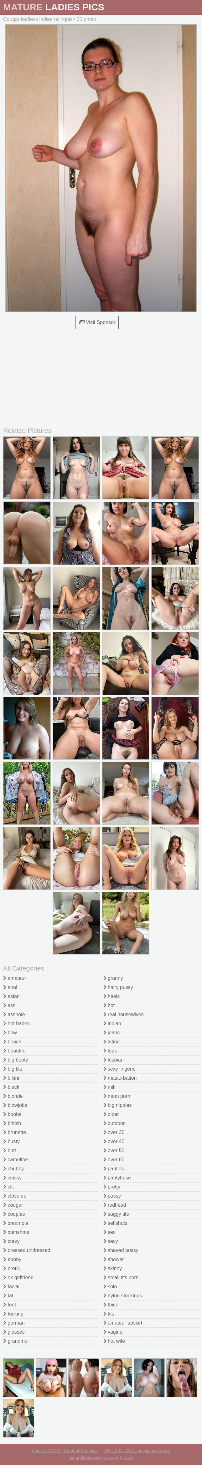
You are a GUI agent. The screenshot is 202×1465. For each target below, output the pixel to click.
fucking (13, 1313)
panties (113, 1168)
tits (108, 1313)
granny (113, 978)
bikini (11, 1078)
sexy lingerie (119, 1069)
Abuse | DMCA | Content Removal (65, 1450)
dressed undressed (26, 1250)
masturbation (120, 1078)
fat (8, 1295)
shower (113, 1259)
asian (11, 996)
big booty (15, 1059)
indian (112, 1023)
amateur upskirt (122, 1323)
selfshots (115, 1223)
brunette (14, 1132)
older (111, 1114)
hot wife (114, 1341)
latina (111, 1041)
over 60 (114, 1159)
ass (9, 1005)
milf (109, 1087)
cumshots (16, 1232)
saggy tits (116, 1214)
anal (10, 987)
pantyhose (117, 1177)
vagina (113, 1332)
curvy (11, 1241)
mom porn (116, 1096)
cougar (13, 1205)
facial (11, 1286)
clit (8, 1186)
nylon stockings (122, 1295)
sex (109, 1232)
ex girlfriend (18, 1277)
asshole (14, 1014)
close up (14, 1196)
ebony (12, 1259)
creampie (15, 1223)
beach (12, 1041)
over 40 (114, 1141)
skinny (112, 1268)
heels (111, 996)
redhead (114, 1205)
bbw (10, 1032)
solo (110, 1286)
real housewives (123, 1014)
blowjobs (15, 1105)
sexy (110, 1241)
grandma (15, 1341)
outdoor (114, 1123)
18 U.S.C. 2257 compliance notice (137, 1450)
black (11, 1087)
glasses (14, 1332)
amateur (14, 978)
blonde (13, 1096)
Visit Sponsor (97, 322)
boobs (12, 1114)
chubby (13, 1168)
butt (9, 1150)
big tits (12, 1069)
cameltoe (15, 1159)
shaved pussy (120, 1250)
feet (9, 1304)
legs (110, 1050)
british (12, 1123)
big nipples (117, 1105)
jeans (111, 1032)
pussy (112, 1196)
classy (12, 1177)
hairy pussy (118, 987)
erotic (11, 1268)
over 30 (114, 1132)
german (14, 1323)
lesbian (113, 1059)
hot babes (16, 1023)
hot (109, 1005)
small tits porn (121, 1277)
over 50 (114, 1150)
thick (110, 1304)
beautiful (15, 1050)
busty (11, 1141)
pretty (111, 1186)
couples (14, 1214)
